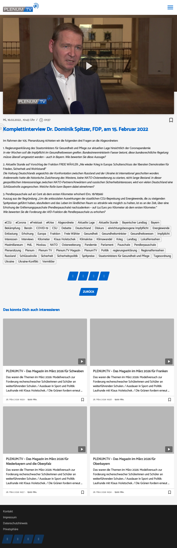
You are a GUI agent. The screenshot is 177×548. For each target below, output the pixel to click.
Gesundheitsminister (114, 233)
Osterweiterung (71, 245)
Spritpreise (88, 256)
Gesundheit (91, 233)
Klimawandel (104, 239)
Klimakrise (86, 239)
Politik (105, 250)
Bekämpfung (12, 228)
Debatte (66, 228)
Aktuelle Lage (86, 222)
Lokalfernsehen (150, 239)
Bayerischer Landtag (134, 222)
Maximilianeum (14, 245)
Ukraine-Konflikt (28, 261)
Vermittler (48, 261)
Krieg (119, 239)
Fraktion (55, 233)
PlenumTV (90, 250)
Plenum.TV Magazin (68, 250)
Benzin (28, 228)
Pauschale (123, 245)
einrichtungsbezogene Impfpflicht (128, 228)
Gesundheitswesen (141, 233)
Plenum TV (45, 250)
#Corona (21, 222)
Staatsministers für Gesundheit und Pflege (124, 256)
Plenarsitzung (13, 250)
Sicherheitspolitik (67, 256)
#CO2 (8, 222)
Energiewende (161, 228)
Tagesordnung (162, 256)
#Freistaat (36, 222)
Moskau (41, 245)
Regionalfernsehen (152, 250)
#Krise (50, 222)
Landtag (132, 239)
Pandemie (91, 245)
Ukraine (9, 261)
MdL (29, 245)
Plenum (29, 250)
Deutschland (83, 228)
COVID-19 (42, 228)
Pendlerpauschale (145, 245)
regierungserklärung (125, 250)
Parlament (107, 245)
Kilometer (44, 239)
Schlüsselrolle (28, 256)
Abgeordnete (66, 222)
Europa (41, 233)
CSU (54, 228)
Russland (10, 256)
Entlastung (11, 233)
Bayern (155, 222)
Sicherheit (47, 256)
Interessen (11, 239)
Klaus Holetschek (65, 239)
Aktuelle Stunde (108, 222)
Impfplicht (163, 233)
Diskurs (99, 228)
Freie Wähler (72, 233)
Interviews (27, 239)
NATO (54, 245)
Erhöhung (27, 233)
